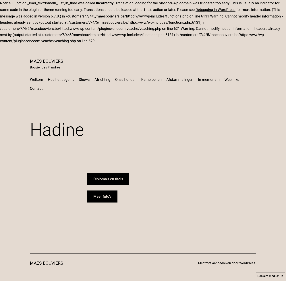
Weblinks (232, 79)
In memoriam (209, 79)
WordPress (247, 262)
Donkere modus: (270, 276)
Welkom (36, 79)
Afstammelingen (179, 79)
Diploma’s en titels (108, 178)
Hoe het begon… (61, 79)
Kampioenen (151, 79)
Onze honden (125, 79)
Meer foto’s (102, 196)
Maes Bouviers (46, 60)
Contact (36, 88)
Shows (84, 79)
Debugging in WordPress (215, 9)
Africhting (102, 79)
